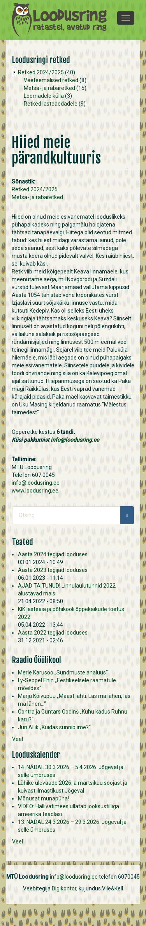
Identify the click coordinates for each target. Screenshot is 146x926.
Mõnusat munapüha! (43, 798)
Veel (17, 739)
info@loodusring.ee (75, 440)
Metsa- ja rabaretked (49, 88)
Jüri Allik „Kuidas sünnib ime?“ (54, 727)
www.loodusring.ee (35, 490)
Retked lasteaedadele (50, 104)
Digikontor (64, 888)
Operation (14, 72)
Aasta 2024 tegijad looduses (53, 554)
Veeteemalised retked (51, 80)
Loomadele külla (44, 96)
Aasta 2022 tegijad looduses (53, 632)
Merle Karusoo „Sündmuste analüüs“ (63, 672)
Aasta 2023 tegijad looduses (53, 570)
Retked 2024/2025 (41, 72)
